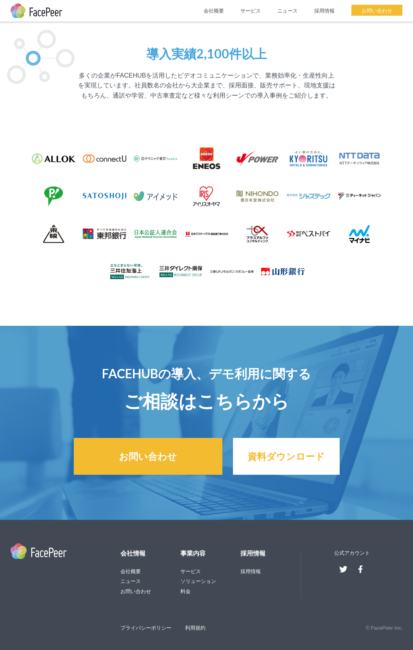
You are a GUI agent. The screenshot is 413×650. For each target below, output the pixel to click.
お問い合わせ (377, 11)
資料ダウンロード (286, 456)
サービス (250, 11)
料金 (185, 591)
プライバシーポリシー (145, 628)
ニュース (287, 11)
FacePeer (36, 11)
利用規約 (195, 628)
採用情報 (324, 11)
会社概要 (214, 11)
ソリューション (198, 581)
